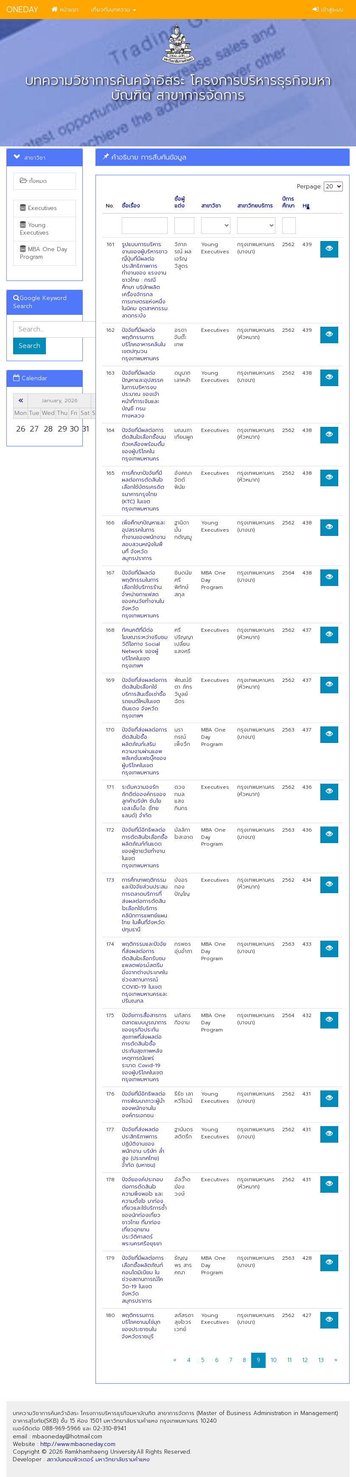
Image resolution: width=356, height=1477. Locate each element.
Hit (306, 206)
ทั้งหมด (33, 181)
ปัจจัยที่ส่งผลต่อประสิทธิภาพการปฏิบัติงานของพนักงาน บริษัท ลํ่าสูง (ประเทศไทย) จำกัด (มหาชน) (143, 1147)
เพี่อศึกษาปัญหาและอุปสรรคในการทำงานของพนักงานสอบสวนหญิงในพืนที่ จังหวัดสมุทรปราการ (143, 540)
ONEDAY (22, 9)
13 (321, 1360)
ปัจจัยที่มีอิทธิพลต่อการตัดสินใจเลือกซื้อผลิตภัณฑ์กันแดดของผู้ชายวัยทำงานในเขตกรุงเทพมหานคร (145, 847)
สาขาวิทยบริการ (255, 206)
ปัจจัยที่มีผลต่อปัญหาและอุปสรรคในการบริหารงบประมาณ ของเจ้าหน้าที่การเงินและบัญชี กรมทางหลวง (142, 394)
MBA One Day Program (43, 253)
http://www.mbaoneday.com (77, 1444)
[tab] (222, 157)
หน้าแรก (64, 10)
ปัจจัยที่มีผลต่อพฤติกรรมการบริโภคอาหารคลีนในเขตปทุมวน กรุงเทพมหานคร (143, 344)
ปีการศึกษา (288, 203)
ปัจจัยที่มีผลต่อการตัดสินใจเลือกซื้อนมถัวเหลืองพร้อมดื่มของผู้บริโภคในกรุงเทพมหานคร (144, 444)
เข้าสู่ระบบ (328, 10)
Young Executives (34, 229)
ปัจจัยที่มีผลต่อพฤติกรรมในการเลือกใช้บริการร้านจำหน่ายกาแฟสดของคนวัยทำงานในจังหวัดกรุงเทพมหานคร (143, 594)
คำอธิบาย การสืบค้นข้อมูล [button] (144, 157)
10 (274, 1360)
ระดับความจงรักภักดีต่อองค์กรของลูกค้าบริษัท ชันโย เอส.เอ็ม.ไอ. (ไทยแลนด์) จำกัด (144, 801)
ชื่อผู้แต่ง (179, 203)
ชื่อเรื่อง (131, 206)
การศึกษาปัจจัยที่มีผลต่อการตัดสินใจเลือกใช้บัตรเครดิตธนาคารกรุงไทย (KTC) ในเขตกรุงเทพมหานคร (143, 491)
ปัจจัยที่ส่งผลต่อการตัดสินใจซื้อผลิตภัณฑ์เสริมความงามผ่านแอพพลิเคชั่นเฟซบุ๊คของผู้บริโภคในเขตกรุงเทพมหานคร (144, 751)
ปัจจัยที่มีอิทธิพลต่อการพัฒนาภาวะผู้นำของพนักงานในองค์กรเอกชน (143, 1104)
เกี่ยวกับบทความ (113, 10)
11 (289, 1360)
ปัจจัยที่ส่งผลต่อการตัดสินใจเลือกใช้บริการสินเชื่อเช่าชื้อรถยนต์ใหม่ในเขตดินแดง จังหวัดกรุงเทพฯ (144, 698)
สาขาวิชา (211, 206)
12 (305, 1360)
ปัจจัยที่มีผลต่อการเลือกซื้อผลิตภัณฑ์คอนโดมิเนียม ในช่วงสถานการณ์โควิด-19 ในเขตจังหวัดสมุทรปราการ (143, 1279)
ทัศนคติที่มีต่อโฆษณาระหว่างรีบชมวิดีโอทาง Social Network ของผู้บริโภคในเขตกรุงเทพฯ (145, 648)
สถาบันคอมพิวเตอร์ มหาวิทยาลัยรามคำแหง (98, 1459)
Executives (38, 208)
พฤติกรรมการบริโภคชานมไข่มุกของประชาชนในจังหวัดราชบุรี (141, 1326)
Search (29, 345)
